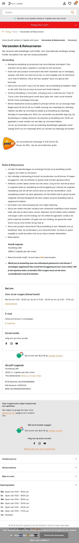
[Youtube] (17, 344)
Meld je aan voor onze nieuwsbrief (39, 449)
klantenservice (8, 413)
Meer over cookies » (39, 540)
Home (15, 32)
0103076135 (11, 304)
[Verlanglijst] (69, 3)
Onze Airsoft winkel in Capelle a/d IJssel (20, 40)
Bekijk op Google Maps (31, 376)
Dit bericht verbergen (54, 535)
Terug (6, 32)
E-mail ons (10, 323)
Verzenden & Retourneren (53, 40)
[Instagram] (11, 344)
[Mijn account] (64, 3)
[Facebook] (6, 344)
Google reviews (55, 355)
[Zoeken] (39, 12)
